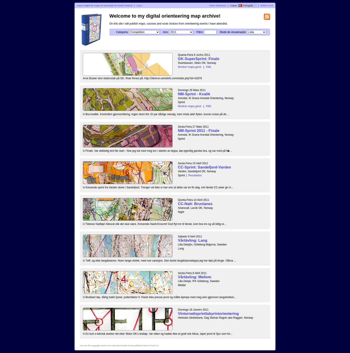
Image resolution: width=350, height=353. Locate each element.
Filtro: (199, 32)
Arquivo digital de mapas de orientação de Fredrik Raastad (105, 5)
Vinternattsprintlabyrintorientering (208, 313)
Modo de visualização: (233, 32)
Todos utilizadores (217, 5)
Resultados (195, 175)
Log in (139, 5)
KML (209, 67)
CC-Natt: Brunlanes (195, 204)
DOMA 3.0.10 (266, 5)
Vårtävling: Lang (192, 240)
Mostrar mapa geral (189, 67)
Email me (154, 345)
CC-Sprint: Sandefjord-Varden (204, 167)
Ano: (166, 32)
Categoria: (122, 32)
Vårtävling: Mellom (194, 277)
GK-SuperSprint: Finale (198, 59)
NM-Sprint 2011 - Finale (198, 131)
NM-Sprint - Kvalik (194, 94)
